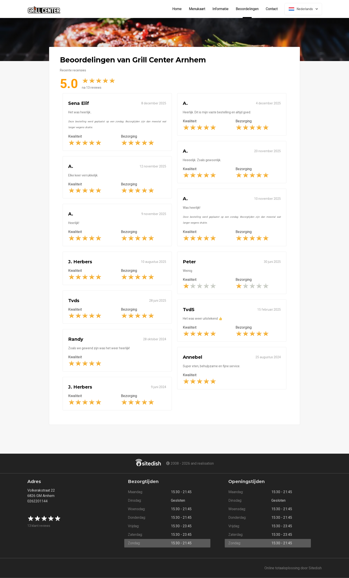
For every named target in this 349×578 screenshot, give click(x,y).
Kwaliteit (75, 136)
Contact (272, 9)
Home (177, 9)
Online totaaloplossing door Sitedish (293, 568)
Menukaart (197, 9)
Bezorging (129, 136)
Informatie (220, 9)
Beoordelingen (249, 9)
